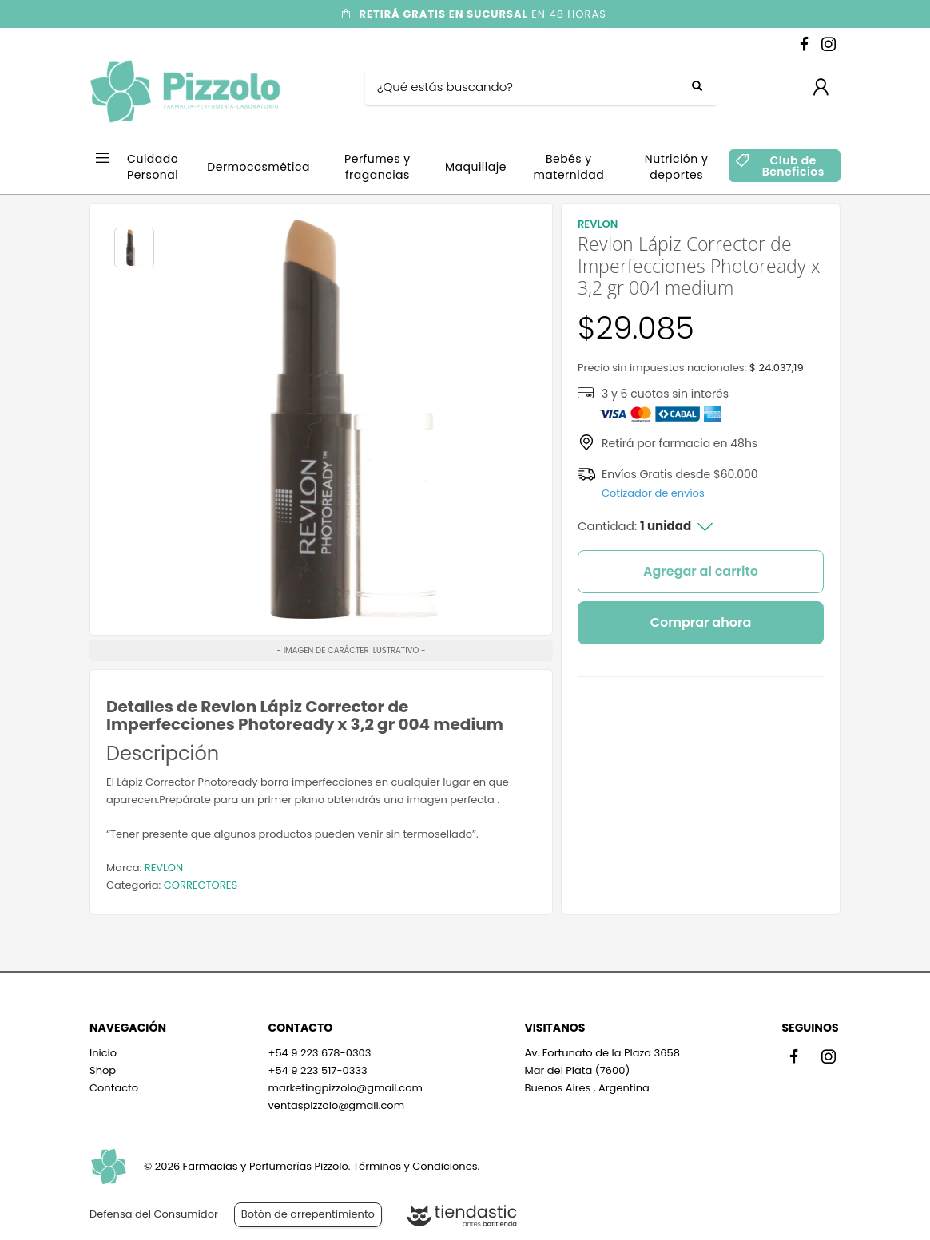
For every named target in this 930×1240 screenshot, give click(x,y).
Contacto (113, 1087)
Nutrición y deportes (677, 167)
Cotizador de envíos (653, 493)
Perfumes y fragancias (377, 167)
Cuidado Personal (152, 167)
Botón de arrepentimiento (308, 1214)
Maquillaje (476, 167)
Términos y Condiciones (415, 1166)
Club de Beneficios (793, 166)
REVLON (164, 867)
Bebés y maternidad (568, 167)
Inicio (103, 1052)
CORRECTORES (200, 885)
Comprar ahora (701, 622)
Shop (102, 1070)
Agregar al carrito (700, 571)
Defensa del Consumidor (153, 1214)
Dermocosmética (258, 167)
